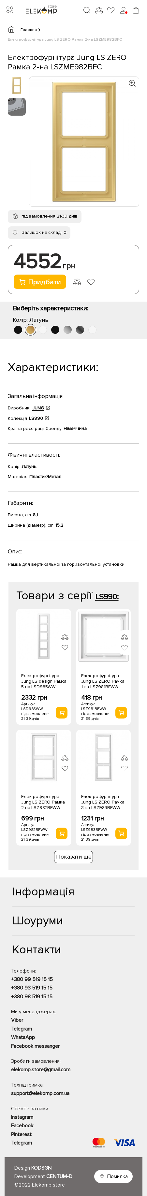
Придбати (40, 282)
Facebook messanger (35, 1046)
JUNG (38, 408)
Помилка (117, 1176)
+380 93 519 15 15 (31, 988)
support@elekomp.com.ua (40, 1093)
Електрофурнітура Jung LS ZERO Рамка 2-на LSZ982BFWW (43, 802)
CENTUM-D (59, 1176)
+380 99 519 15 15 (32, 979)
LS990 (36, 418)
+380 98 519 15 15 (31, 996)
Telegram (21, 1029)
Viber (17, 1020)
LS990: (107, 597)
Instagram (22, 1117)
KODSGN (41, 1168)
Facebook (22, 1125)
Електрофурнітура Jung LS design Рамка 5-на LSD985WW (43, 681)
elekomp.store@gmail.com (40, 1069)
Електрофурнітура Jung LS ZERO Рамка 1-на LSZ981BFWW (103, 681)
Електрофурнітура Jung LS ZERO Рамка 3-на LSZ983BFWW (103, 802)
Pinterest (21, 1134)
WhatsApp (23, 1037)
